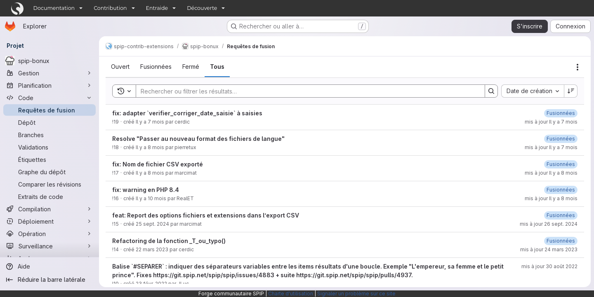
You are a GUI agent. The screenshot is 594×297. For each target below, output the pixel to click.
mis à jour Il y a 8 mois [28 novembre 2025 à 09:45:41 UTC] (551, 173)
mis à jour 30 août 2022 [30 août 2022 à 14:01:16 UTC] (549, 266)
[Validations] (49, 147)
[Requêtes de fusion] (49, 110)
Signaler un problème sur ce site (356, 293)
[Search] (306, 91)
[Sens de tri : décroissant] (571, 91)
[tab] (120, 66)
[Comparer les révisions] (49, 184)
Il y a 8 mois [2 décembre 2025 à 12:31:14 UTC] (150, 147)
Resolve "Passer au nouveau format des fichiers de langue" (198, 138)
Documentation (54, 8)
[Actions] (577, 67)
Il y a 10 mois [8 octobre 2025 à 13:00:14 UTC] (151, 198)
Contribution (110, 8)
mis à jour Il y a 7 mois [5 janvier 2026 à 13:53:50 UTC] (551, 147)
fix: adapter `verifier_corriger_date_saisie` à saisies (187, 113)
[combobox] (532, 91)
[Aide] (49, 266)
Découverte (202, 8)
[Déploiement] (49, 221)
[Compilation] (49, 209)
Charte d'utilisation (290, 293)
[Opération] (49, 233)
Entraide (157, 8)
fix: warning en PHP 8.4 (145, 189)
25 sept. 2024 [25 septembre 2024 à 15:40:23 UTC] (152, 224)
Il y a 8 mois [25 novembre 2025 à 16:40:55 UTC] (150, 173)
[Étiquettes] (49, 159)
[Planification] (49, 85)
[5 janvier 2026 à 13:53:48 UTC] (561, 138)
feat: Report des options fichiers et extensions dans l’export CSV (205, 215)
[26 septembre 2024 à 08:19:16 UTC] (561, 215)
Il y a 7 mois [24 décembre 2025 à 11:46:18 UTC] (150, 122)
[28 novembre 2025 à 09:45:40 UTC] (561, 164)
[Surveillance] (49, 246)
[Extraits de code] (49, 196)
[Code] (49, 97)
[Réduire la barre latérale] (49, 279)
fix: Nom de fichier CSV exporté (157, 164)
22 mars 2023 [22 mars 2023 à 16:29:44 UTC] (152, 249)
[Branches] (49, 134)
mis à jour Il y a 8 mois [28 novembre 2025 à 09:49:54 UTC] (551, 198)
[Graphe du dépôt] (49, 172)
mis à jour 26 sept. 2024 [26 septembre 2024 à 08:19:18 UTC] (549, 224)
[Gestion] (49, 73)
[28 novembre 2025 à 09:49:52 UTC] (561, 189)
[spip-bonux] (49, 60)
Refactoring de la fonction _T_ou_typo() (169, 240)
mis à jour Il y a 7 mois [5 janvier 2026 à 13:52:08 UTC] (551, 122)
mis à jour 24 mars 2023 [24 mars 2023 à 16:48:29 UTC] (549, 249)
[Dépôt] (49, 122)
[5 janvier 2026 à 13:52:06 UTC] (561, 113)
